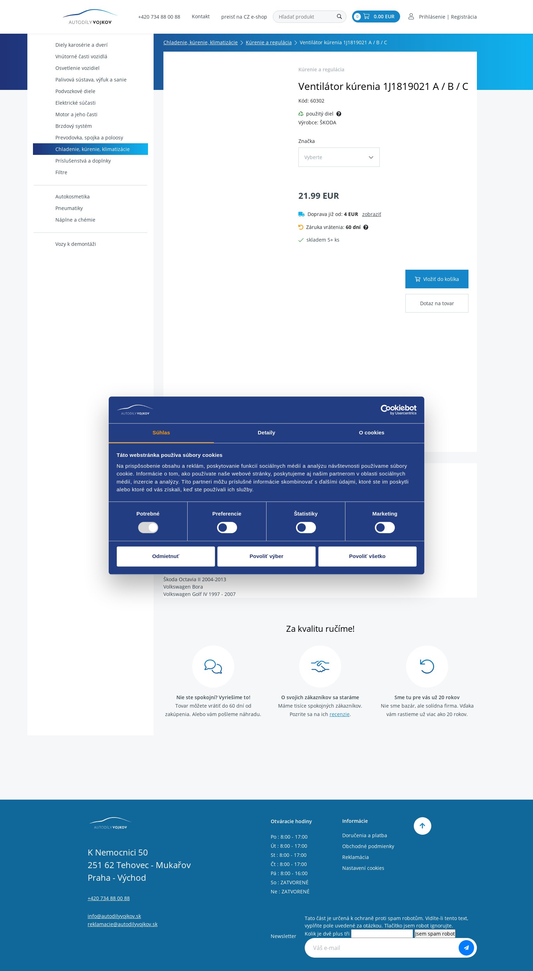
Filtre (50, 172)
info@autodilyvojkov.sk (114, 916)
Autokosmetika (62, 196)
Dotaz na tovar (437, 303)
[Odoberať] (466, 948)
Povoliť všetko (367, 556)
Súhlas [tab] (161, 432)
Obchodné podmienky (368, 846)
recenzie (340, 714)
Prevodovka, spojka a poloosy (78, 137)
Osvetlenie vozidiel (67, 68)
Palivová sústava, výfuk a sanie (80, 79)
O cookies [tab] (372, 432)
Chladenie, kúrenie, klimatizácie (82, 149)
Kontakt (201, 16)
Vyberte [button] (313, 157)
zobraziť (371, 214)
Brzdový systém (63, 126)
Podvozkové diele (64, 91)
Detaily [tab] (266, 432)
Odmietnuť (165, 556)
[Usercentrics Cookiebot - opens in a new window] (386, 410)
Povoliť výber (266, 556)
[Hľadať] (339, 17)
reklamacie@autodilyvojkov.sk (122, 924)
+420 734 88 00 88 (159, 17)
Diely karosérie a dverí (71, 44)
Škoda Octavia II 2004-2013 (194, 579)
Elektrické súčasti (65, 102)
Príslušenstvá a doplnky (72, 160)
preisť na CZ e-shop (244, 17)
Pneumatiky (58, 208)
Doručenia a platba (364, 835)
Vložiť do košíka (437, 279)
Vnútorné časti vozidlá (70, 56)
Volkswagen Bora (183, 586)
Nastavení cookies (363, 868)
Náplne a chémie (64, 219)
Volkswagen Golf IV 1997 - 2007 (199, 594)
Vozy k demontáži (65, 244)
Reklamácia (355, 857)
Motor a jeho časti (65, 114)
